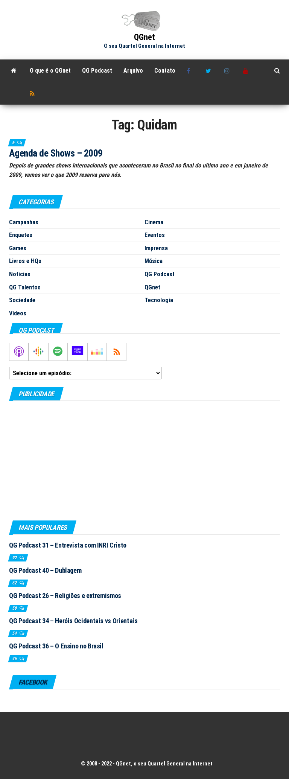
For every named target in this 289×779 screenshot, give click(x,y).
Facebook (190, 70)
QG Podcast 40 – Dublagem (45, 570)
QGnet (144, 37)
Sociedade (22, 300)
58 (15, 608)
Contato (164, 70)
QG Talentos (25, 287)
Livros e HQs (25, 261)
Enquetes (20, 235)
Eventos (154, 235)
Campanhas (23, 222)
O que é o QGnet (50, 70)
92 (15, 557)
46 (15, 658)
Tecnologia (158, 300)
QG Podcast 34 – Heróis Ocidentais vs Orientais (73, 621)
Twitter (209, 70)
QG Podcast (97, 70)
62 (15, 583)
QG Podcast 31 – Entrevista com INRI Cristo (67, 545)
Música (153, 261)
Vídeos (17, 313)
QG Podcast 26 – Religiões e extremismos (65, 595)
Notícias (19, 274)
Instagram (228, 70)
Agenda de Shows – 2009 (56, 153)
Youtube (246, 70)
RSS (33, 93)
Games (17, 248)
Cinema (153, 222)
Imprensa (156, 248)
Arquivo (133, 70)
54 (15, 633)
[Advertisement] (144, 460)
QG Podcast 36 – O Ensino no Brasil (56, 646)
